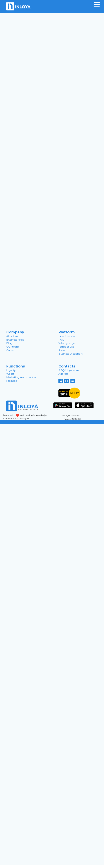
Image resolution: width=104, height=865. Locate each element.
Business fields (15, 339)
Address (63, 373)
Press (61, 350)
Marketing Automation (21, 377)
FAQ (61, 339)
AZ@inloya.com (68, 370)
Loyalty (11, 370)
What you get (67, 343)
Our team (12, 346)
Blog (9, 343)
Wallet (10, 373)
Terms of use (66, 346)
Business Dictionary (70, 353)
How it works (66, 336)
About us (12, 336)
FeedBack (12, 380)
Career (10, 350)
